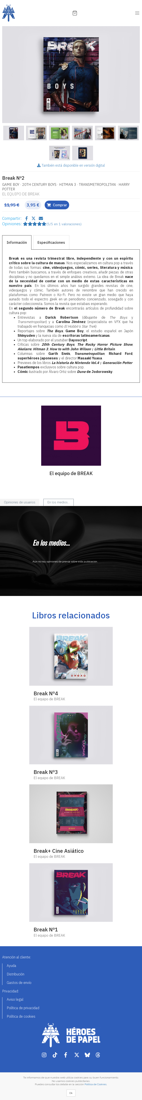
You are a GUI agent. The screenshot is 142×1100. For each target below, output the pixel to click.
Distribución (15, 974)
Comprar (57, 205)
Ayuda (11, 965)
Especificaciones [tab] (51, 242)
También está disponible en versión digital (71, 165)
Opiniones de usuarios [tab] (19, 502)
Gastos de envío (19, 982)
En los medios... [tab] (58, 502)
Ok (71, 1093)
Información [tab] (17, 242)
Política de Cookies (95, 1084)
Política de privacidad (23, 1008)
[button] (12, 74)
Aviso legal (15, 999)
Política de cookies (21, 1016)
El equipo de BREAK (20, 193)
